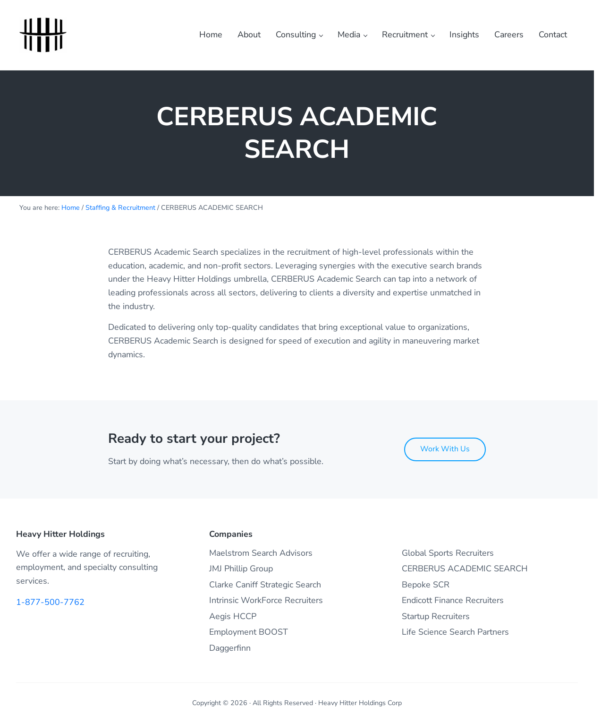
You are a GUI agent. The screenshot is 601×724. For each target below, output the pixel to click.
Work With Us (445, 449)
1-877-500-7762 (50, 602)
